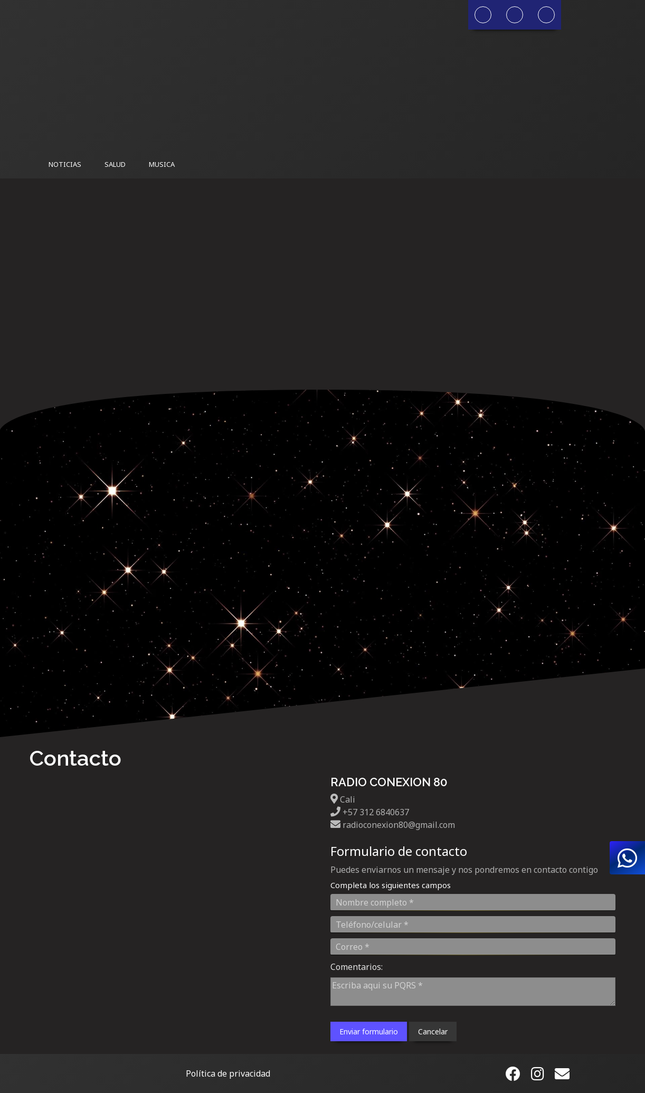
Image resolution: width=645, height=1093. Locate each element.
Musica (162, 164)
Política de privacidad (228, 1073)
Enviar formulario (368, 1031)
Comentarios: (356, 967)
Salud (115, 164)
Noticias (65, 164)
